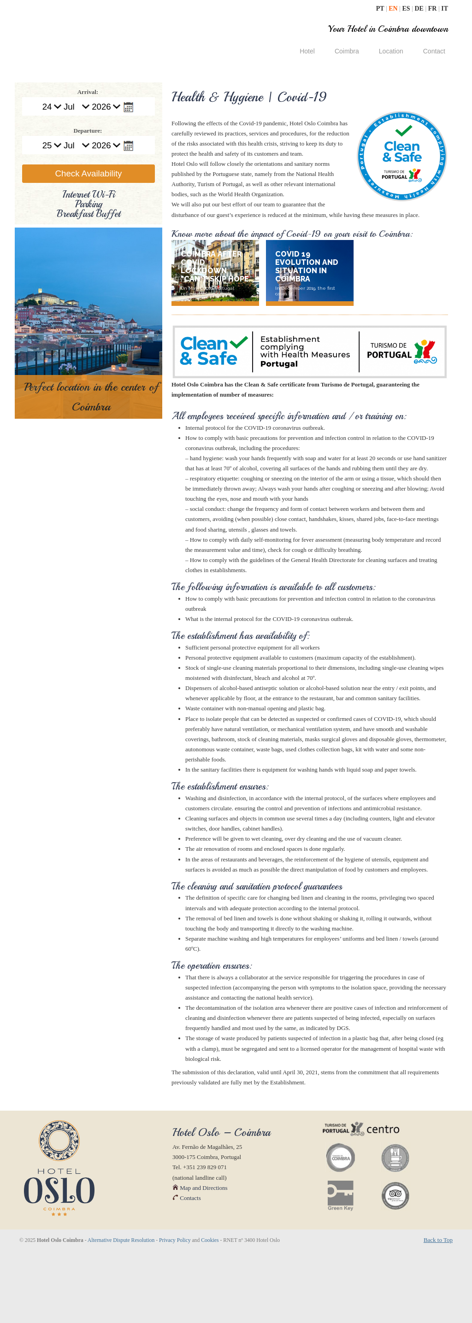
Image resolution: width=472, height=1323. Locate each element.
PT (381, 8)
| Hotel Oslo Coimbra (95, 31)
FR (433, 8)
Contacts (186, 1268)
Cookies (209, 1311)
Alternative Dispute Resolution (121, 1311)
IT (444, 8)
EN (394, 8)
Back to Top (438, 1310)
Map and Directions (200, 1258)
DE (419, 8)
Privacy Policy (175, 1311)
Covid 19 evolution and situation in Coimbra (306, 266)
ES (407, 8)
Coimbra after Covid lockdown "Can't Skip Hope (215, 266)
